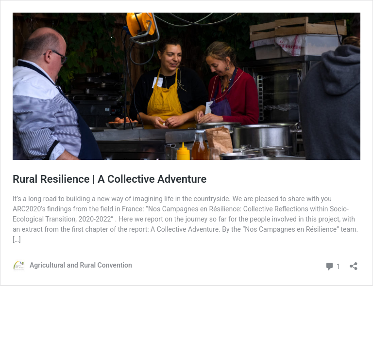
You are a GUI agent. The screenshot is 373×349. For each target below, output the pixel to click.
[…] (17, 239)
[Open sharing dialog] (353, 262)
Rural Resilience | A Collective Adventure (109, 179)
